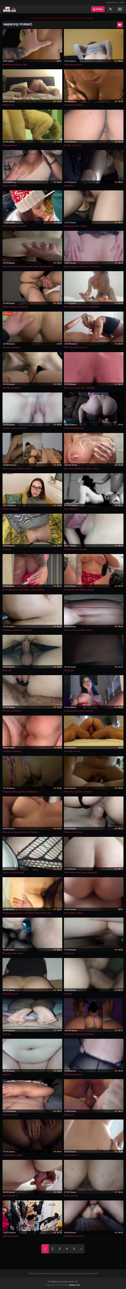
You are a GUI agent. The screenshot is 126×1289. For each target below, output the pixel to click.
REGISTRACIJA (111, 2)
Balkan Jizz (74, 1285)
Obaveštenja (82, 1273)
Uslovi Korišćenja (50, 1273)
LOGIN (121, 2)
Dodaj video (33, 1273)
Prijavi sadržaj (66, 1273)
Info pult (94, 1273)
